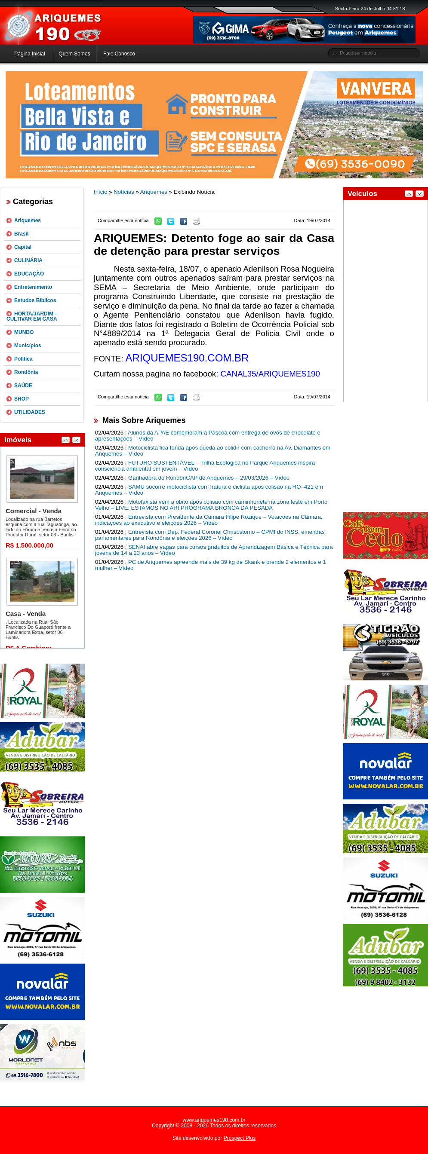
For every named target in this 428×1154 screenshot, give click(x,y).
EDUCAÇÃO (29, 274)
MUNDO (24, 332)
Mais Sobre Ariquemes (143, 420)
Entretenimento (33, 287)
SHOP (21, 399)
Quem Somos (74, 54)
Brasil (21, 234)
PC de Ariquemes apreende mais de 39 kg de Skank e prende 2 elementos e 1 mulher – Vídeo (210, 565)
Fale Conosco (119, 54)
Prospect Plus (240, 1138)
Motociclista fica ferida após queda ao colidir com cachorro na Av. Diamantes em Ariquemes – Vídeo (212, 450)
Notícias (124, 192)
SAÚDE (23, 386)
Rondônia (26, 372)
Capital (22, 247)
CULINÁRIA (28, 260)
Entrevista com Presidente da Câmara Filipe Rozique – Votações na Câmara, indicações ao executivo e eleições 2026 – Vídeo (209, 520)
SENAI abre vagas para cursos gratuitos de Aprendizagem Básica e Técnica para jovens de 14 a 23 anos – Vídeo (214, 550)
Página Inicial (29, 54)
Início (101, 192)
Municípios (27, 346)
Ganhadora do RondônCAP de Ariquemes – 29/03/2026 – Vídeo (208, 477)
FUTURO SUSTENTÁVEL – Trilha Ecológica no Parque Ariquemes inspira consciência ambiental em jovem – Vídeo (205, 465)
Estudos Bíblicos (35, 300)
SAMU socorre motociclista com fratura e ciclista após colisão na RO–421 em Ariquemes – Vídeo (209, 490)
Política (23, 359)
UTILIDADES (29, 412)
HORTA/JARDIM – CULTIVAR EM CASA (32, 316)
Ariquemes (27, 220)
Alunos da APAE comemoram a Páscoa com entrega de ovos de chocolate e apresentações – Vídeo (207, 435)
